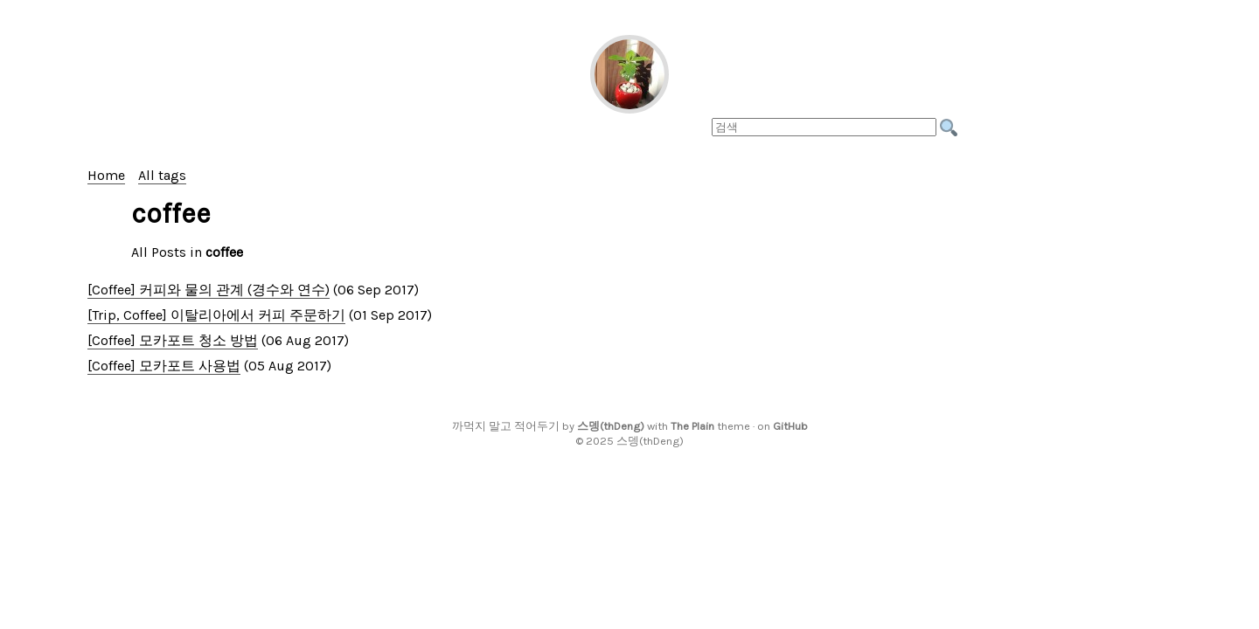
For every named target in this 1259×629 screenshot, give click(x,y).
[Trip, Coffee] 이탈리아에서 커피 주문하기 (216, 315)
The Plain (692, 425)
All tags (162, 175)
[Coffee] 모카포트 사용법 (163, 365)
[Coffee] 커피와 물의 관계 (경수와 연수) (208, 289)
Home (106, 175)
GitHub (790, 425)
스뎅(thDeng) (610, 425)
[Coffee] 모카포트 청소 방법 (172, 340)
